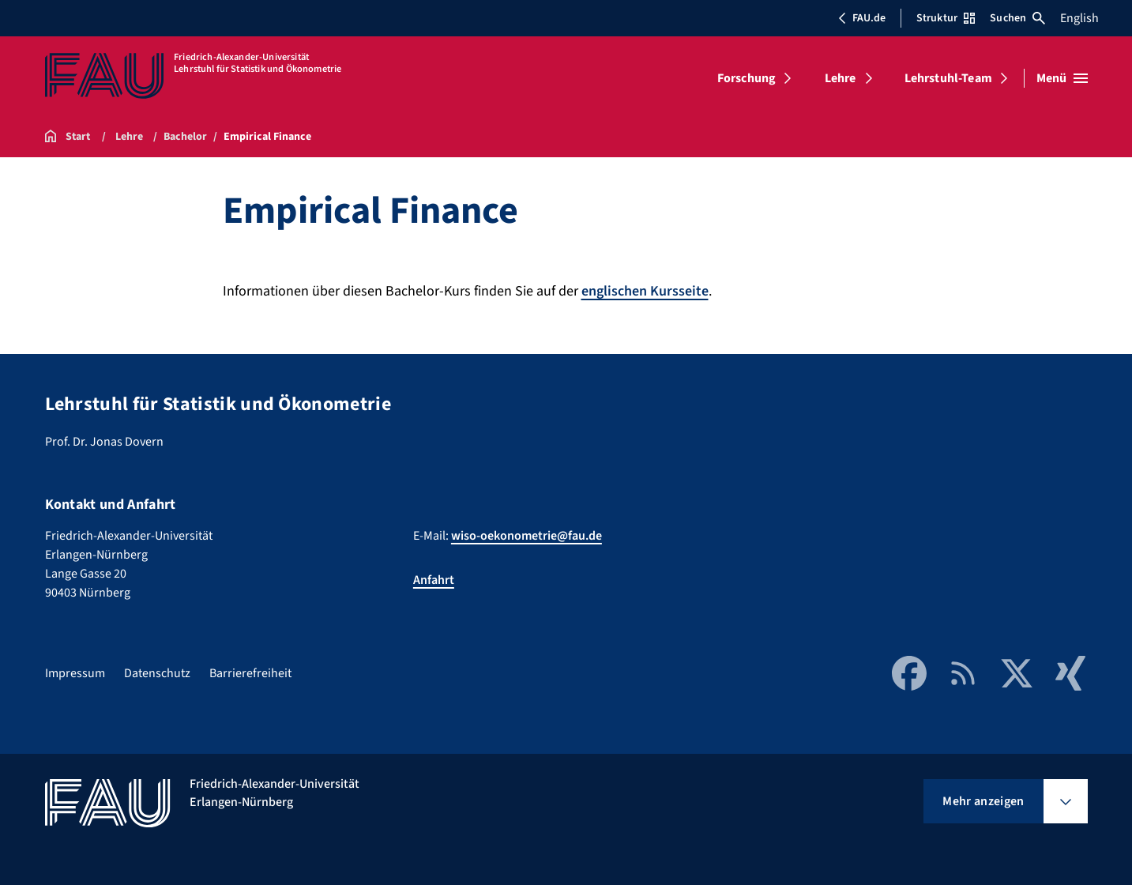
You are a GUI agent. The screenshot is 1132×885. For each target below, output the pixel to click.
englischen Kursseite (645, 291)
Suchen (1017, 18)
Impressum (75, 673)
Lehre (840, 78)
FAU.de (861, 18)
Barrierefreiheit (250, 673)
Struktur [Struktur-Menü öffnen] (945, 18)
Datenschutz (157, 673)
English (1079, 18)
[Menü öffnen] (1062, 78)
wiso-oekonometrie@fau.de (526, 535)
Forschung (746, 78)
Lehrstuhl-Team (948, 78)
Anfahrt (433, 580)
